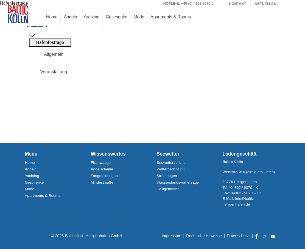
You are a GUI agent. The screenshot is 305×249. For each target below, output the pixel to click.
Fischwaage (101, 163)
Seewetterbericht (171, 163)
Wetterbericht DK (171, 169)
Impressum (171, 236)
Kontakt (237, 4)
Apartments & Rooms (170, 17)
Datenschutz (238, 236)
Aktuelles (265, 4)
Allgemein (53, 54)
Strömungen (167, 176)
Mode (138, 17)
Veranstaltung (53, 72)
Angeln (70, 17)
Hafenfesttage (50, 42)
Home (51, 17)
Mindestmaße (102, 182)
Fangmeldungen (104, 176)
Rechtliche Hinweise (204, 236)
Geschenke (116, 17)
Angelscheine (102, 169)
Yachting (91, 17)
